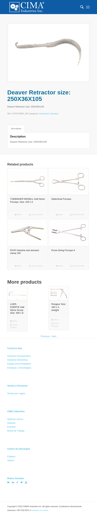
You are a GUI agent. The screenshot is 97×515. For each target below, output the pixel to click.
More (18, 214)
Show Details (36, 214)
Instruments (44, 114)
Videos (10, 460)
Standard (54, 114)
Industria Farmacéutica (19, 356)
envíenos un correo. (39, 510)
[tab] (16, 128)
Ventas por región (16, 393)
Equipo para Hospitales (19, 363)
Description (16, 128)
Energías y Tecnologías (19, 367)
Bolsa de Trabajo (16, 430)
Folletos (11, 456)
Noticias (11, 423)
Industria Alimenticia (17, 360)
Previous (45, 336)
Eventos (11, 427)
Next (54, 336)
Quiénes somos (15, 419)
